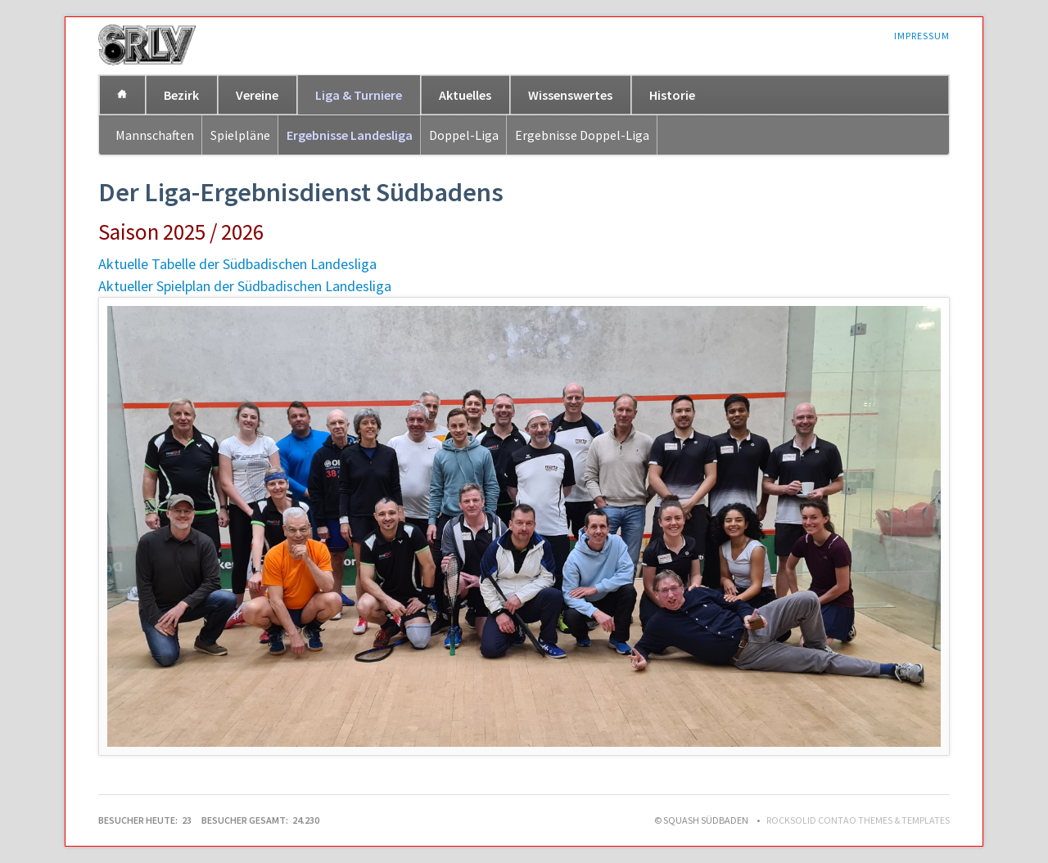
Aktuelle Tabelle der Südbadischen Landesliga (237, 263)
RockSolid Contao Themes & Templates (858, 820)
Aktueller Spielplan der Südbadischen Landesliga (244, 285)
